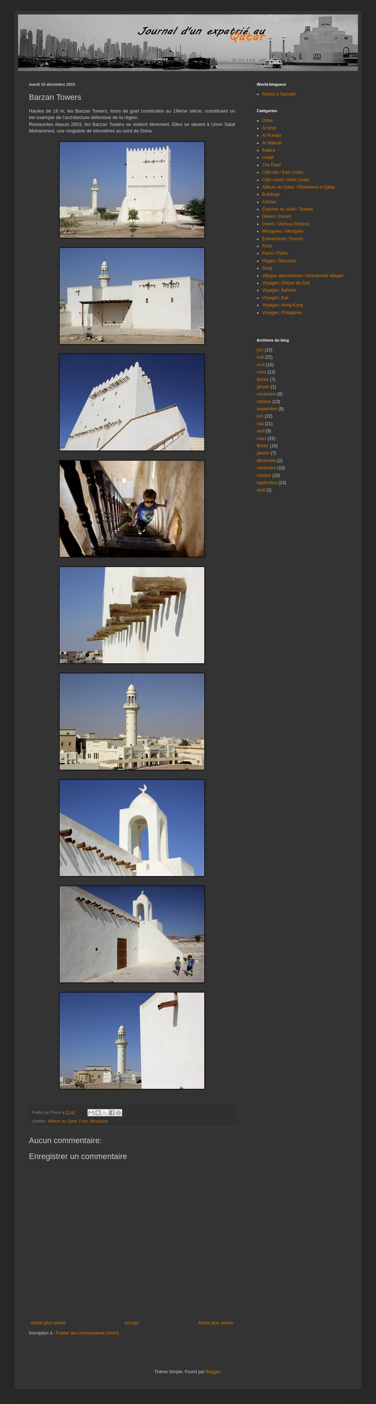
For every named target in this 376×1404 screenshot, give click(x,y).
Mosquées (99, 1121)
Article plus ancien (215, 1322)
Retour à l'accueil (278, 94)
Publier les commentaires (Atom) (87, 1333)
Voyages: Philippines (282, 312)
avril (261, 364)
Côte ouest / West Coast (285, 179)
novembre (266, 394)
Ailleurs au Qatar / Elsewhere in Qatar (298, 187)
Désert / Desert (276, 216)
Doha (267, 120)
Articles (269, 201)
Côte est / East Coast (282, 172)
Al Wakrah (272, 142)
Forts (83, 1121)
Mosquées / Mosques (282, 231)
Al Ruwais (271, 135)
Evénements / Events (282, 238)
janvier (263, 386)
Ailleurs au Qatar (62, 1121)
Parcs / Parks (275, 253)
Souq (267, 268)
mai (260, 357)
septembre (267, 408)
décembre (266, 460)
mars (261, 372)
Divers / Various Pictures (285, 224)
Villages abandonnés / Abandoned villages (302, 275)
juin (260, 349)
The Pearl (271, 165)
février (263, 379)
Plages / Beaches (279, 260)
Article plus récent (48, 1322)
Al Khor (269, 128)
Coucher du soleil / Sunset (287, 209)
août (261, 489)
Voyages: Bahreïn (279, 290)
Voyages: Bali (275, 297)
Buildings (271, 194)
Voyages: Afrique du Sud (285, 283)
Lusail (267, 157)
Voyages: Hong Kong (282, 305)
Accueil (132, 1322)
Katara (268, 150)
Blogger (213, 1371)
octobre (264, 401)
